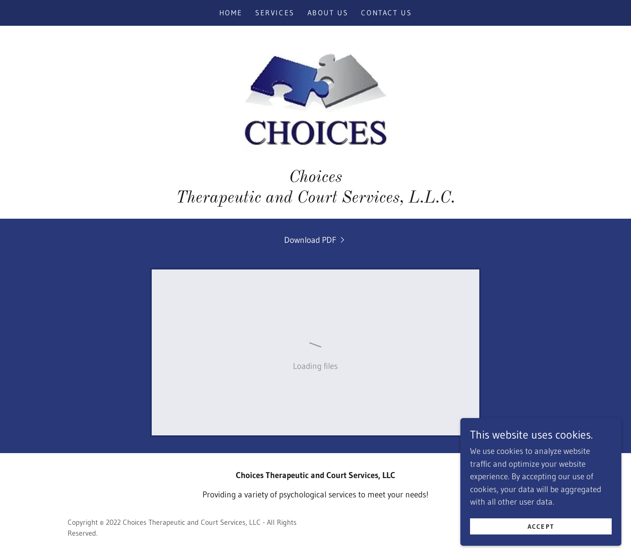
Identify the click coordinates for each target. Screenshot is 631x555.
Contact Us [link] (386, 12)
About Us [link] (327, 12)
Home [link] (230, 12)
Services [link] (275, 12)
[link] (315, 99)
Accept (541, 526)
